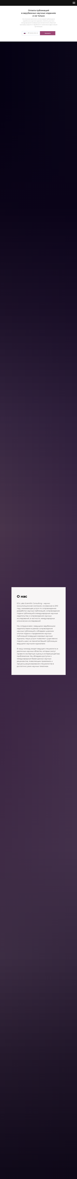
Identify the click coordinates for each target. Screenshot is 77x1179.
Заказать (48, 33)
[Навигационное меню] (74, 3)
